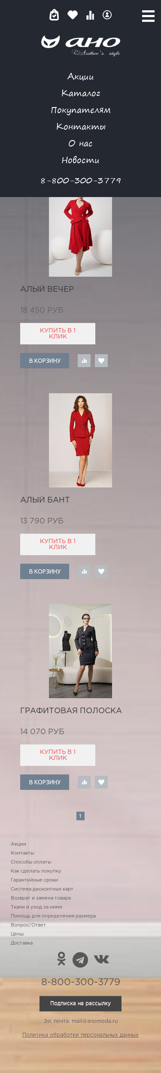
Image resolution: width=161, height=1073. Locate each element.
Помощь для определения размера (53, 916)
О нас (80, 143)
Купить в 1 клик (58, 333)
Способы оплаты (31, 862)
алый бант (45, 500)
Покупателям (81, 109)
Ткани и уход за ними (36, 907)
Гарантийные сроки (34, 880)
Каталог (80, 93)
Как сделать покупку (36, 871)
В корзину (45, 360)
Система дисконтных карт (42, 889)
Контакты (81, 126)
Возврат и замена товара (41, 898)
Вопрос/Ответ (28, 925)
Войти (107, 14)
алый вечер (47, 289)
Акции (80, 76)
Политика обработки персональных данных (80, 1035)
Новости (80, 159)
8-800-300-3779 (81, 180)
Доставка (22, 943)
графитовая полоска (71, 711)
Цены (17, 934)
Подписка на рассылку (80, 1003)
